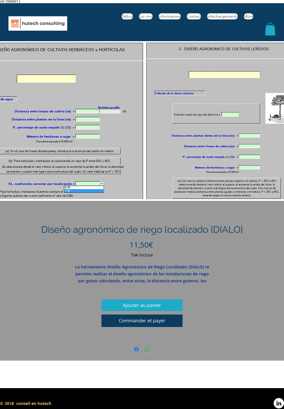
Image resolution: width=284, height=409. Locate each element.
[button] (270, 29)
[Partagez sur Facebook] (136, 349)
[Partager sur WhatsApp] (147, 349)
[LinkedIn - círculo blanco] (279, 403)
